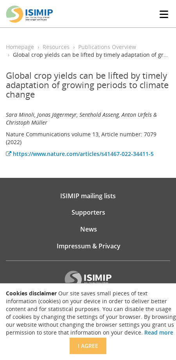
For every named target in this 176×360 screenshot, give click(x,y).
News (88, 229)
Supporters (88, 212)
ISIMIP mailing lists (88, 196)
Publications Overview (107, 47)
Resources (56, 47)
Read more (158, 332)
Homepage (20, 47)
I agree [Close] (88, 345)
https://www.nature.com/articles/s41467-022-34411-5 (80, 153)
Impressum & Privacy (88, 246)
